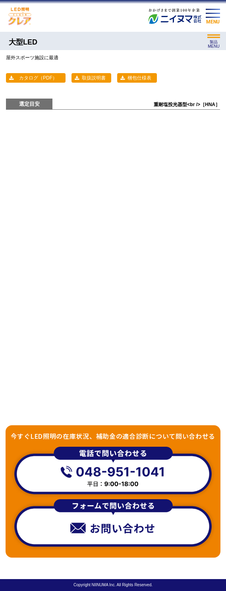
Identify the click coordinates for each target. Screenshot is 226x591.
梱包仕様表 (139, 78)
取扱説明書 (94, 78)
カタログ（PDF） (38, 78)
